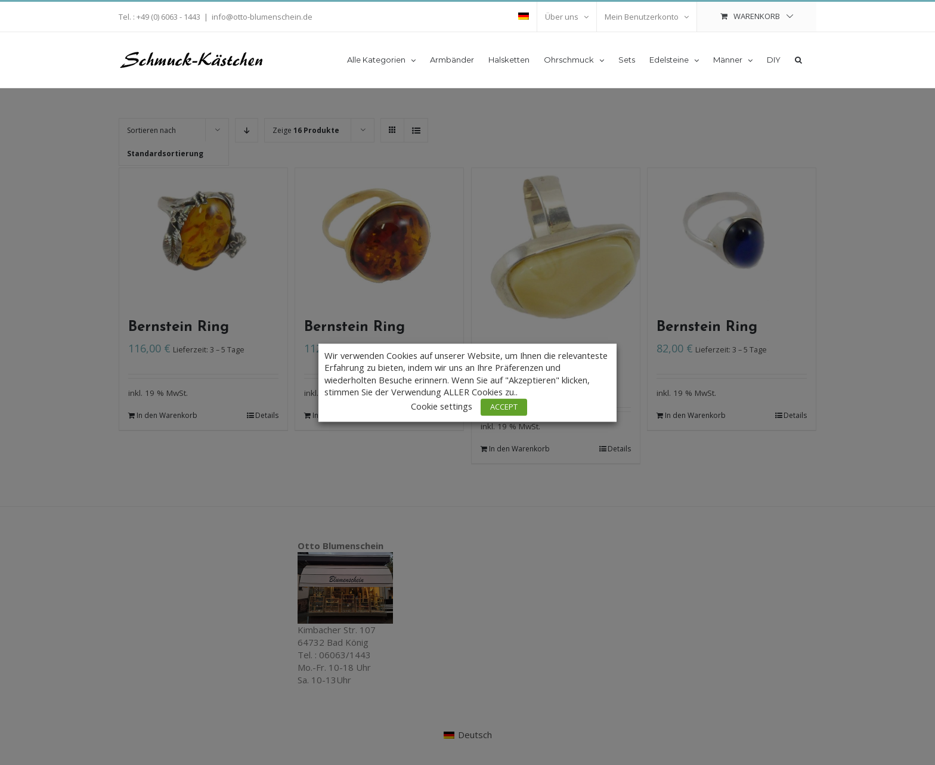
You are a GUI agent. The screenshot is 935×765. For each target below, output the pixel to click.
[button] (798, 59)
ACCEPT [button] (504, 406)
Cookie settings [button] (441, 406)
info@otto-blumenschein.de (262, 16)
